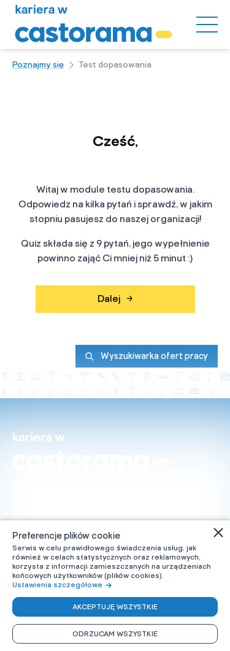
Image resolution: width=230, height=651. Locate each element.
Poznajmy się (38, 65)
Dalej (115, 299)
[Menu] (207, 24)
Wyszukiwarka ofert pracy (146, 356)
